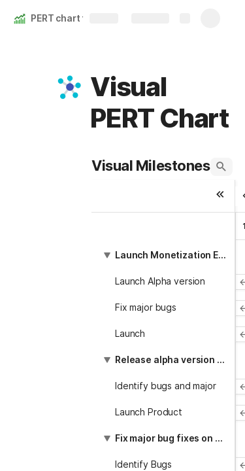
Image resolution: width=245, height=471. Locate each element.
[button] (70, 87)
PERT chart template (77, 18)
